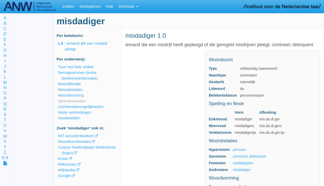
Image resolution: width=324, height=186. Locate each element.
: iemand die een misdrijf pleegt (86, 46)
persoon (239, 150)
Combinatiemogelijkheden (81, 106)
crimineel (240, 156)
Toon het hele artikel (75, 67)
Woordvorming (71, 95)
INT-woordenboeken (76, 136)
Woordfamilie (69, 84)
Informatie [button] (128, 6)
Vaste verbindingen (75, 112)
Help (109, 6)
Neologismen (90, 6)
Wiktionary (67, 164)
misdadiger (241, 170)
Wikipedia (66, 170)
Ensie (63, 158)
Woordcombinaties (74, 141)
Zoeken (68, 6)
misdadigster (243, 163)
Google (64, 175)
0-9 (5, 158)
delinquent (257, 156)
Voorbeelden (69, 118)
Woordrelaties (70, 89)
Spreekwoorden (72, 101)
